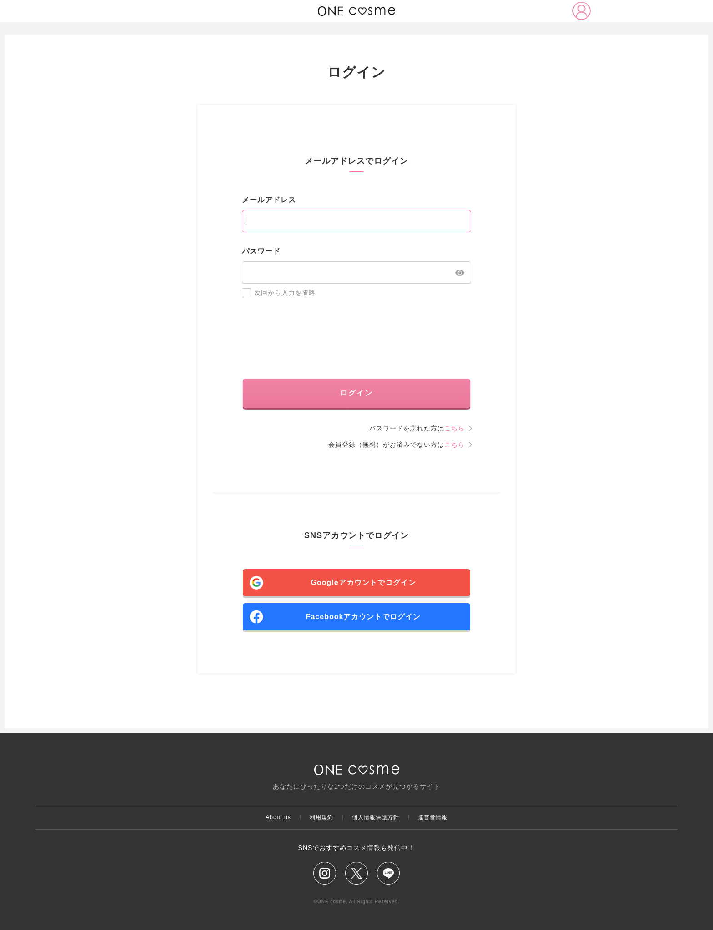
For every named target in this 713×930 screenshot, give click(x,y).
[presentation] (356, 338)
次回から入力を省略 (279, 292)
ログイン (356, 393)
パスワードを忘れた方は (417, 428)
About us (278, 817)
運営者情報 (432, 817)
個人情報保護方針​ (375, 817)
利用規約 (321, 817)
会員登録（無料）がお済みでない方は (396, 444)
